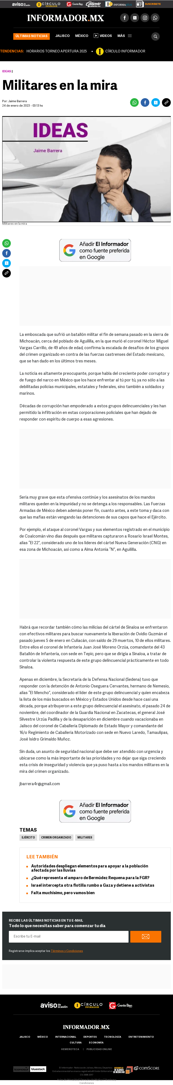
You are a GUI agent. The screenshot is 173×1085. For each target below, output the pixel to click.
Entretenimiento (141, 1037)
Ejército (28, 837)
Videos (103, 35)
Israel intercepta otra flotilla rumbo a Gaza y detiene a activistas (92, 886)
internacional (65, 1037)
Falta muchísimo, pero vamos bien (63, 893)
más (124, 36)
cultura (76, 1043)
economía (96, 1043)
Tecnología (112, 1037)
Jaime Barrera (17, 101)
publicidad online (99, 1049)
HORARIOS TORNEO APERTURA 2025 (56, 51)
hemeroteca (70, 1049)
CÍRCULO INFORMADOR (125, 51)
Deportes (90, 1037)
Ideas (6, 71)
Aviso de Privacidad (68, 1080)
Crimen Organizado (56, 837)
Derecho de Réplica (92, 1080)
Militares (84, 837)
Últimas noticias (31, 36)
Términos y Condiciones (67, 951)
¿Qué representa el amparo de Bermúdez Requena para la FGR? (90, 878)
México (81, 36)
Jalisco (62, 36)
